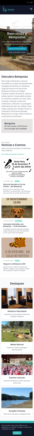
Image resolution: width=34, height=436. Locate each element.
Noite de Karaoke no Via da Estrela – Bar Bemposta (14, 185)
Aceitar (17, 433)
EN (32, 2)
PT (28, 2)
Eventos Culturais (17, 377)
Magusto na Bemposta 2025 (14, 264)
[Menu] (31, 9)
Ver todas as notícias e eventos (13, 154)
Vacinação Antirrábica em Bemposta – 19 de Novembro (14, 225)
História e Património (17, 311)
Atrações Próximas (17, 411)
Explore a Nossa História (17, 49)
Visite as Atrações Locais (17, 52)
